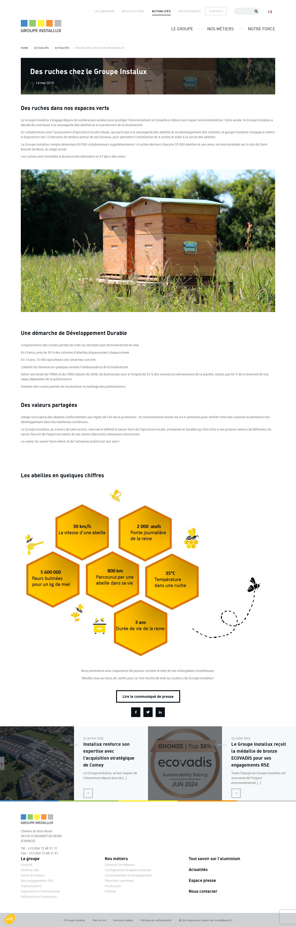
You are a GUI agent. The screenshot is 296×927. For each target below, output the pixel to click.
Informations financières (39, 896)
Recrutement (190, 11)
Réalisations (133, 11)
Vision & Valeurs (33, 875)
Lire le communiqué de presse (148, 696)
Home (24, 48)
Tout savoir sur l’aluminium (214, 858)
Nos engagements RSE (37, 880)
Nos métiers (220, 28)
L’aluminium (104, 11)
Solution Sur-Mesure (120, 864)
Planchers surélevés (119, 880)
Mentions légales (123, 920)
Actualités (161, 11)
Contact (216, 11)
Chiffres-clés (30, 870)
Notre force (261, 28)
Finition (110, 891)
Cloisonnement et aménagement (128, 875)
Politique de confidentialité (155, 920)
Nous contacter (203, 891)
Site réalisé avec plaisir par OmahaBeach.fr (205, 920)
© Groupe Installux (74, 920)
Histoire (26, 864)
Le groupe (182, 28)
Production (113, 886)
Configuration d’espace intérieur (128, 870)
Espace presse (202, 880)
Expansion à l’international (40, 891)
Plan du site (99, 920)
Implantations (31, 886)
